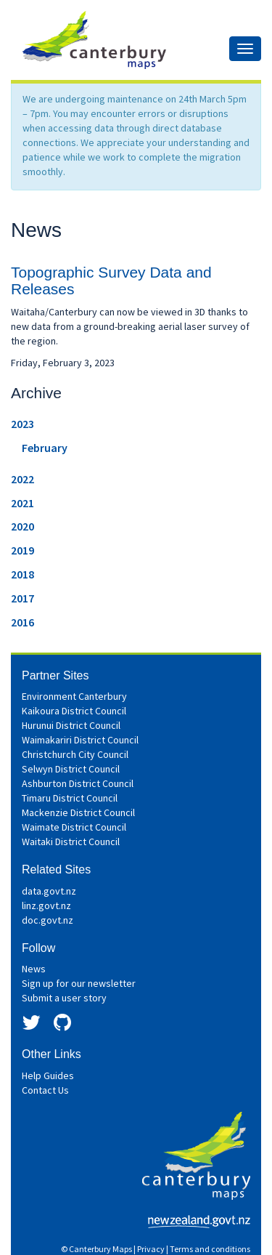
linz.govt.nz (46, 905)
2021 (22, 503)
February (44, 447)
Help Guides (48, 1075)
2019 (22, 550)
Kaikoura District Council (74, 710)
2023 (22, 423)
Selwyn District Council (71, 768)
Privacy (151, 1248)
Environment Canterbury (74, 696)
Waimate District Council (74, 827)
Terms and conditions (210, 1248)
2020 (22, 526)
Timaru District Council (70, 797)
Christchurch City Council (75, 754)
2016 (22, 622)
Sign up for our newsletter (79, 983)
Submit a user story (64, 997)
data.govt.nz (49, 890)
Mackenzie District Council (78, 812)
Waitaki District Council (71, 841)
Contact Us (45, 1090)
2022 (22, 479)
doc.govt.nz (47, 920)
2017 (22, 598)
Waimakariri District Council (80, 739)
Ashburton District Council (77, 783)
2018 (22, 574)
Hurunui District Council (71, 725)
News (34, 968)
